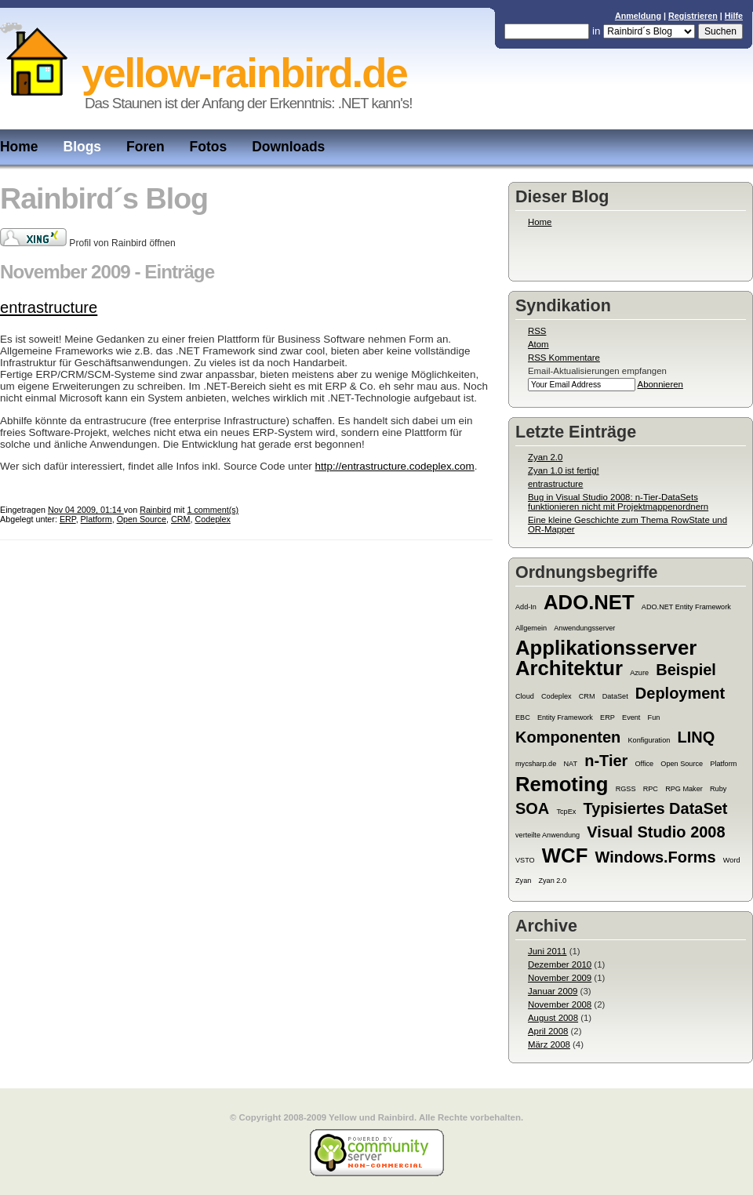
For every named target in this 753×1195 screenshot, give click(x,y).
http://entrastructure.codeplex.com (395, 466)
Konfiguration (649, 740)
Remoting (561, 784)
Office (644, 764)
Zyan (523, 880)
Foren (145, 146)
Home (19, 146)
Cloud (524, 696)
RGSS (626, 789)
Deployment (680, 693)
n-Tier (606, 760)
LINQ (696, 737)
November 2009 (559, 978)
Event (631, 717)
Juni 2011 (547, 951)
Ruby (718, 789)
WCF (565, 855)
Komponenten (567, 737)
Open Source (681, 764)
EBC (522, 717)
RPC (650, 789)
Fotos (208, 146)
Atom (538, 344)
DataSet (615, 696)
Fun (654, 717)
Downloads (288, 146)
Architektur (569, 668)
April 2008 (548, 1031)
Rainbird (155, 509)
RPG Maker (684, 789)
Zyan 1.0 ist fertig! (563, 470)
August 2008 (553, 1017)
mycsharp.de (535, 764)
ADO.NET (589, 602)
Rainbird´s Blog (104, 198)
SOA (532, 808)
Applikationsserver (606, 648)
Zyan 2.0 (545, 457)
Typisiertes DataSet (656, 808)
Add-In (526, 607)
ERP (607, 717)
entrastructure (555, 484)
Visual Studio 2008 (656, 832)
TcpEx (566, 811)
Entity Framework (565, 717)
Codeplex (556, 696)
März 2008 (549, 1044)
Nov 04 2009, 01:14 (86, 509)
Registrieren (693, 15)
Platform (723, 764)
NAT (570, 764)
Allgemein (531, 628)
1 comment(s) (212, 509)
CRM (587, 696)
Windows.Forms (655, 857)
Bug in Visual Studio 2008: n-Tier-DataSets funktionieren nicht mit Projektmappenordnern (618, 501)
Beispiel (686, 669)
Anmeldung (638, 15)
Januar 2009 (552, 991)
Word (731, 860)
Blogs (83, 146)
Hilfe (734, 15)
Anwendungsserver (584, 628)
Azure (639, 673)
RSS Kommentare (564, 357)
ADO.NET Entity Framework (686, 607)
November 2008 (559, 1004)
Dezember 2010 (559, 964)
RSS (537, 331)
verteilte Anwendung (547, 835)
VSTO (525, 860)
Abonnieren (660, 384)
